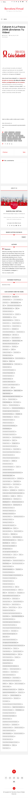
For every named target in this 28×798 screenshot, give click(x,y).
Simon (4, 607)
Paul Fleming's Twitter (7, 264)
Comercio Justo (6, 367)
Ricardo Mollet (6, 598)
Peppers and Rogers (7, 566)
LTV (16, 487)
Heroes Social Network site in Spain (11, 452)
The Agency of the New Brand (9, 642)
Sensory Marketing (18, 601)
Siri (19, 607)
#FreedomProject (6, 299)
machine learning (18, 727)
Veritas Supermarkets (14, 668)
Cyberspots (5, 387)
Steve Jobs (5, 636)
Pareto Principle (6, 560)
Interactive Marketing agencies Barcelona (12, 472)
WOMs (4, 683)
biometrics (16, 698)
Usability (5, 668)
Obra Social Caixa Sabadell (9, 78)
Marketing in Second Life (8, 513)
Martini (15, 528)
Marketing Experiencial (17, 501)
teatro (4, 140)
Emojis (4, 405)
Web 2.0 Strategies (19, 683)
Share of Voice (15, 604)
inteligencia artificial (7, 727)
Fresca (4, 137)
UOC (19, 654)
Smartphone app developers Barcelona (11, 613)
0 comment (5, 37)
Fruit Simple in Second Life (9, 434)
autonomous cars (7, 698)
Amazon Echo (6, 323)
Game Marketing (16, 437)
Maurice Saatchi (17, 531)
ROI (16, 586)
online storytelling (7, 733)
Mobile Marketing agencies (8, 540)
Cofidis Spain (17, 364)
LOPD (10, 487)
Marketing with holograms (8, 525)
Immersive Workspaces (8, 466)
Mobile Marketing (16, 537)
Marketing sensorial (18, 516)
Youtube (20, 689)
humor (9, 137)
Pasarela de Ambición (18, 560)
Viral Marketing (6, 677)
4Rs (16, 308)
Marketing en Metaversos (8, 510)
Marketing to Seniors (7, 519)
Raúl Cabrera (11, 592)
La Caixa (5, 490)
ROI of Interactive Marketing (9, 589)
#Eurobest (14, 296)
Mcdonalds (5, 534)
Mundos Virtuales (18, 257)
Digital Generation (7, 390)
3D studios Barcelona (7, 308)
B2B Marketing (6, 334)
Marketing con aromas (8, 507)
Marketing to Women (7, 522)
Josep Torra (16, 481)
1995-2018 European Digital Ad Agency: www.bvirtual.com (14, 213)
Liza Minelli (21, 137)
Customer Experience (7, 375)
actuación (11, 132)
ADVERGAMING (6, 317)
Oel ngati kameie (7, 548)
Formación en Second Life (8, 431)
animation (5, 695)
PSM (20, 554)
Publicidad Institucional (8, 583)
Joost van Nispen (6, 481)
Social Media (5, 616)
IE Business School (7, 463)
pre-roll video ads (7, 739)
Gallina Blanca (6, 437)
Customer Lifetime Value (8, 381)
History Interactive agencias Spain (10, 457)
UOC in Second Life (7, 657)
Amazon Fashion (16, 323)
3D (3, 305)
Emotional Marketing (13, 405)
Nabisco (19, 540)
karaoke (15, 137)
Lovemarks (5, 496)
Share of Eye (6, 604)
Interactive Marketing (7, 469)
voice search (6, 748)
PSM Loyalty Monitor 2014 (8, 557)
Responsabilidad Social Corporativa (10, 595)
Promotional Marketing (8, 572)
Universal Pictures (7, 663)
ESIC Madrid (16, 402)
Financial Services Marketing (9, 425)
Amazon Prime (16, 326)
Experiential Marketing (8, 413)
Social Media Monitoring (8, 619)
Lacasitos (20, 490)
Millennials (13, 534)
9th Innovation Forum (7, 314)
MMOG (19, 496)
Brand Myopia (6, 346)
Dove (4, 399)
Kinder (4, 487)
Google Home (6, 443)
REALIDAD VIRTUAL (7, 586)
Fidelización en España (8, 419)
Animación (14, 328)
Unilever (16, 657)
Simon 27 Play (12, 607)
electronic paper (6, 718)
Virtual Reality (16, 677)
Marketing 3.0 (17, 498)
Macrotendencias (6, 498)
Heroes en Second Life (8, 455)
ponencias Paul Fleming (8, 736)
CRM (12, 349)
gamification (14, 724)
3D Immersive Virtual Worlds (13, 305)
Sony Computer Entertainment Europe (11, 627)
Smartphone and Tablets (8, 610)
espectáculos (19, 135)
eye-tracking (6, 724)
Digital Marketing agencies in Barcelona (11, 396)
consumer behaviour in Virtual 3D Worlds (12, 704)
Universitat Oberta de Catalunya (10, 666)
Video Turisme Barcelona (8, 674)
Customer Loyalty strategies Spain (10, 384)
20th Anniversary (14, 302)
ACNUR (17, 314)
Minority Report (6, 537)
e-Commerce (19, 710)
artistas (18, 132)
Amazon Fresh (6, 326)
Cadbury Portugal (6, 352)
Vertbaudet (5, 671)
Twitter (16, 262)
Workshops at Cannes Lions (9, 689)
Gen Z (13, 440)
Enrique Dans (6, 408)
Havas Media (16, 449)
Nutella (12, 542)
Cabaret (5, 133)
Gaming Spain (6, 440)
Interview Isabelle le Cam (8, 478)
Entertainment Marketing (17, 408)
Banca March (6, 337)
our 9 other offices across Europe (14, 259)
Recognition (20, 592)
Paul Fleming (6, 563)
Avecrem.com (20, 331)
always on (20, 692)
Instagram (13, 270)
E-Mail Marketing (6, 402)
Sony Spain (13, 630)
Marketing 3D (6, 501)
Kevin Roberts (16, 484)
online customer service (8, 730)
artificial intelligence (15, 695)
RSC (4, 592)
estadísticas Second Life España (10, 721)
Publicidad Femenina (7, 581)
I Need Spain (6, 460)
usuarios (10, 140)
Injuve (17, 466)
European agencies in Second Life (10, 411)
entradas (12, 135)
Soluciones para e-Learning (9, 625)
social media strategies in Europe (10, 742)
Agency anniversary (7, 320)
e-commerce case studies (9, 715)
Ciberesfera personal (7, 358)
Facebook (7, 270)
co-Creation (5, 701)
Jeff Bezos (19, 478)
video (15, 140)
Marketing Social (6, 504)
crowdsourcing (6, 707)
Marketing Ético (6, 528)
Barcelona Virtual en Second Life (10, 343)
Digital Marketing (6, 393)
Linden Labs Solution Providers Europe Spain (12, 493)
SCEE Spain (15, 598)
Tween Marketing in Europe (9, 654)
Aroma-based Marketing (8, 331)
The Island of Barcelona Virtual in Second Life (13, 645)
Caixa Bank (16, 352)
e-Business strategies (7, 710)
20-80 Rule (5, 302)
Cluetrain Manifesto (7, 364)
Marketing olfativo (7, 516)
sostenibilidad (6, 745)
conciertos (17, 133)
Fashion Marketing (7, 416)
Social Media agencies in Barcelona (10, 622)
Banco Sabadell (15, 337)
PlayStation (18, 569)
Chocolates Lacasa (7, 355)
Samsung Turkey (6, 601)
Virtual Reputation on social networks (11, 680)
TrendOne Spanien (17, 651)
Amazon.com (6, 328)
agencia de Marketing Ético (9, 692)
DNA (12, 387)
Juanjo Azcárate (6, 484)
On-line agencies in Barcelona (9, 551)
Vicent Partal (13, 671)
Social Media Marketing (17, 616)
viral (20, 140)
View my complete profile (8, 272)
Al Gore (16, 320)
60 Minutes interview (7, 311)
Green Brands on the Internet (9, 446)
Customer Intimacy (7, 378)
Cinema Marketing (19, 358)
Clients (10, 361)
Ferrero (15, 416)
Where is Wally (6, 686)
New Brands (5, 542)
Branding (14, 346)
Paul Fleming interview (17, 563)
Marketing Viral (16, 504)
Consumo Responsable (8, 372)
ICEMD (13, 460)
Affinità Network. (20, 261)
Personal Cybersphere (8, 569)
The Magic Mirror (6, 648)
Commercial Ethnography (8, 370)
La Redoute (12, 490)
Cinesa (4, 361)
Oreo (15, 554)
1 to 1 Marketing (17, 299)
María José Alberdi (7, 531)
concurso (5, 135)
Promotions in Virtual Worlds (9, 578)
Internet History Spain (7, 475)
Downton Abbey (12, 399)
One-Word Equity (6, 554)
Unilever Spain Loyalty (8, 660)
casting (10, 133)
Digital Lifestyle (17, 390)
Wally (10, 683)
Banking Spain (6, 340)
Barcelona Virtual (6, 284)
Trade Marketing (6, 651)
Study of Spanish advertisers (9, 639)
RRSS (20, 589)
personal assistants (18, 733)
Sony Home (5, 630)
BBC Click (15, 334)
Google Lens (15, 443)
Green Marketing (6, 449)
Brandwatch (5, 349)
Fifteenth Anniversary (7, 422)
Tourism (15, 648)
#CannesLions (6, 296)
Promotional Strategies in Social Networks (12, 575)
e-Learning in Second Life (8, 712)
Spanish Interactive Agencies (9, 633)
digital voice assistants (18, 707)
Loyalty (12, 496)
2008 (6, 132)
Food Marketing (6, 428)
